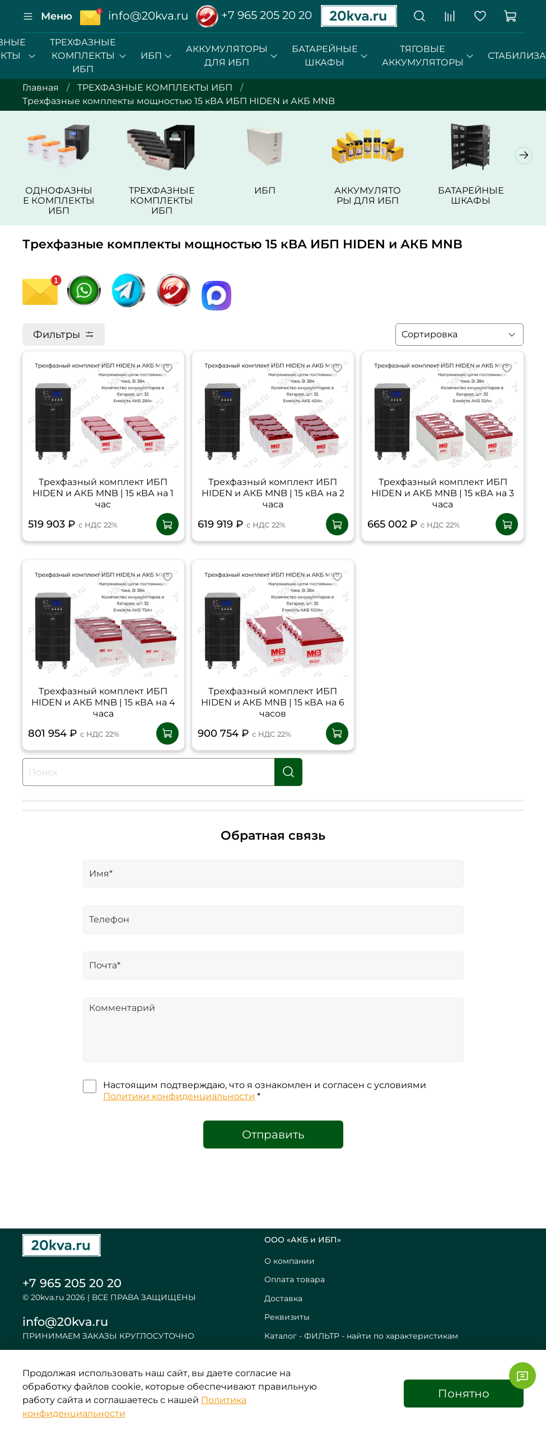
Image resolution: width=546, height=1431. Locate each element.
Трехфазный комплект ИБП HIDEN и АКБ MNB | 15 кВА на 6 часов (272, 717)
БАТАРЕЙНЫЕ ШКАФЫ (330, 56)
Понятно (463, 1393)
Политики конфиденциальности (179, 1111)
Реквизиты (287, 1317)
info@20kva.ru (65, 1322)
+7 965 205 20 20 (254, 15)
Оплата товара (294, 1279)
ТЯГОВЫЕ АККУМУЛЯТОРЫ (428, 56)
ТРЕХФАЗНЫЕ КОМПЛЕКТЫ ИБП (88, 55)
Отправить (273, 1149)
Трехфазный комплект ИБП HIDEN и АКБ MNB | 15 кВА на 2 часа (273, 508)
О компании (289, 1261)
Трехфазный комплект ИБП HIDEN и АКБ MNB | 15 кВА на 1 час (103, 508)
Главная (40, 87)
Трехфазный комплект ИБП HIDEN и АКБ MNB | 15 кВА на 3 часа (442, 508)
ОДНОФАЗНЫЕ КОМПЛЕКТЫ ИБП (73, 220)
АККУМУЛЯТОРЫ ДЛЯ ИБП (232, 56)
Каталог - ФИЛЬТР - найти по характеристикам (361, 1336)
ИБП (156, 55)
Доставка (283, 1298)
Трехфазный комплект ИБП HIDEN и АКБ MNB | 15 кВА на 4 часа (103, 717)
